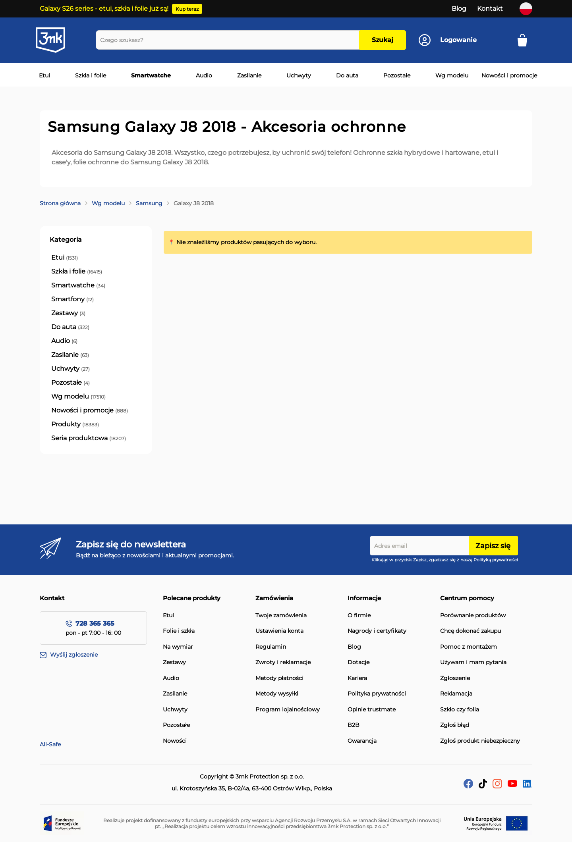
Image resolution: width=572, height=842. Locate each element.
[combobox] (229, 40)
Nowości (175, 741)
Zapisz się (492, 545)
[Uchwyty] (70, 369)
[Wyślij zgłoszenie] (101, 655)
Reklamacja (456, 693)
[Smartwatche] (78, 285)
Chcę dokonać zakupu (470, 631)
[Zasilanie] (70, 355)
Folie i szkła (179, 631)
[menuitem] (43, 76)
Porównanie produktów (473, 615)
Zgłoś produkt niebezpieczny (480, 741)
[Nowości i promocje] (89, 410)
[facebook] (468, 786)
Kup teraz (187, 9)
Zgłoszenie (455, 678)
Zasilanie (175, 693)
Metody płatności (279, 678)
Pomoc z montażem (468, 647)
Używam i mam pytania (473, 662)
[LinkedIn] (527, 785)
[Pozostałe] (70, 383)
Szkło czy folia (459, 709)
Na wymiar (178, 647)
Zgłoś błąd (454, 725)
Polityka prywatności (377, 693)
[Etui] (64, 258)
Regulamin (270, 647)
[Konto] (448, 40)
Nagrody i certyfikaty (377, 631)
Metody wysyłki (276, 693)
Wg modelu (108, 203)
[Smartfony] (72, 299)
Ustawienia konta (279, 631)
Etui (168, 615)
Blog (459, 8)
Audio (171, 678)
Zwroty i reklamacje (283, 662)
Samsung (149, 203)
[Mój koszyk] (525, 40)
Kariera (357, 678)
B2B (353, 725)
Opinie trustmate (372, 709)
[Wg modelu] (78, 397)
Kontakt (490, 8)
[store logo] (57, 40)
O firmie (359, 615)
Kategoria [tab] (66, 239)
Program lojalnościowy (287, 709)
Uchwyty (175, 709)
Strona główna (60, 203)
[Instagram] (497, 786)
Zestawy (174, 662)
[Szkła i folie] (76, 272)
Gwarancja (362, 741)
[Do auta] (70, 327)
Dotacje (358, 662)
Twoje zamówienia (281, 615)
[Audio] (64, 341)
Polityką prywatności (495, 560)
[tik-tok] (483, 786)
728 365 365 (94, 623)
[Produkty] (75, 424)
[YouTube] (512, 784)
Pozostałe (176, 725)
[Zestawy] (68, 313)
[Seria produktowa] (88, 438)
